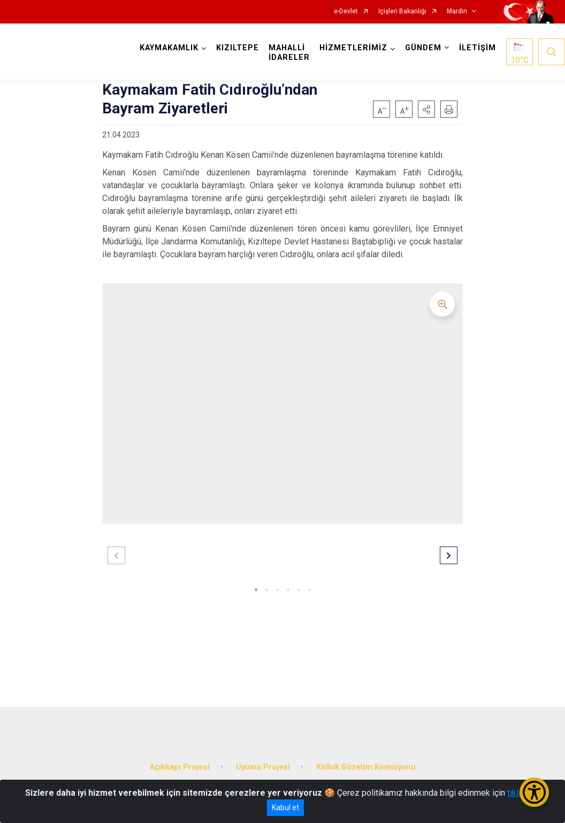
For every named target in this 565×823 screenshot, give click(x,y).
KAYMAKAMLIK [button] (169, 47)
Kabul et (285, 807)
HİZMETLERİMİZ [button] (353, 47)
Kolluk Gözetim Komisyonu (366, 767)
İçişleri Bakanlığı (402, 11)
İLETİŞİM (477, 47)
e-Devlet (346, 11)
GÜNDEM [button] (423, 47)
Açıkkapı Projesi (180, 767)
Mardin (457, 11)
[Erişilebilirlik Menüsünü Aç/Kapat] (534, 792)
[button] (426, 109)
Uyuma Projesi (263, 767)
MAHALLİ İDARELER (289, 52)
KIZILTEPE (237, 47)
